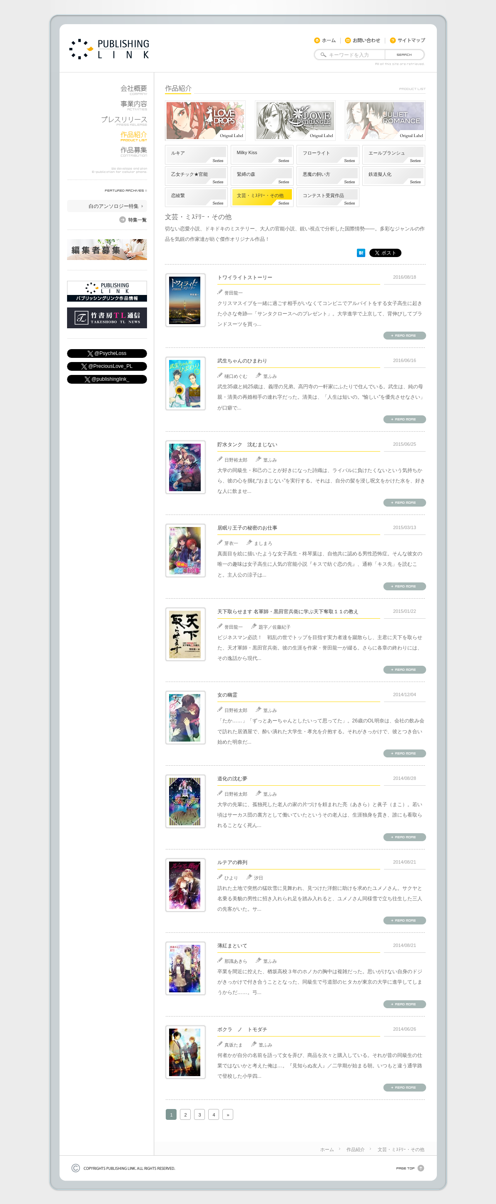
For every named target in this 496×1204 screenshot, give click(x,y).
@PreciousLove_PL (106, 366)
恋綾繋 (178, 195)
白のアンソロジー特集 (114, 206)
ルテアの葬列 (232, 862)
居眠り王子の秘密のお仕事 (247, 528)
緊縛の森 (246, 174)
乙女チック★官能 (189, 174)
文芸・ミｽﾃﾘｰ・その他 (260, 195)
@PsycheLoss (107, 353)
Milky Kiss (247, 152)
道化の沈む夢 (232, 779)
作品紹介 (355, 1149)
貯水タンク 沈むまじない (247, 444)
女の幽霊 (227, 695)
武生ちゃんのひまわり (242, 361)
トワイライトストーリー (244, 277)
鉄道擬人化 (380, 174)
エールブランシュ (387, 152)
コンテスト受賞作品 (323, 195)
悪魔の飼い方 (316, 174)
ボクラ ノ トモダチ (242, 1029)
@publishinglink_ (107, 379)
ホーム (327, 1149)
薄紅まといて (232, 946)
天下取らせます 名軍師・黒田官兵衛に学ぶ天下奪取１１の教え (288, 611)
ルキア (178, 152)
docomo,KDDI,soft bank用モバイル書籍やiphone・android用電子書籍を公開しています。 (109, 49)
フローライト (316, 152)
